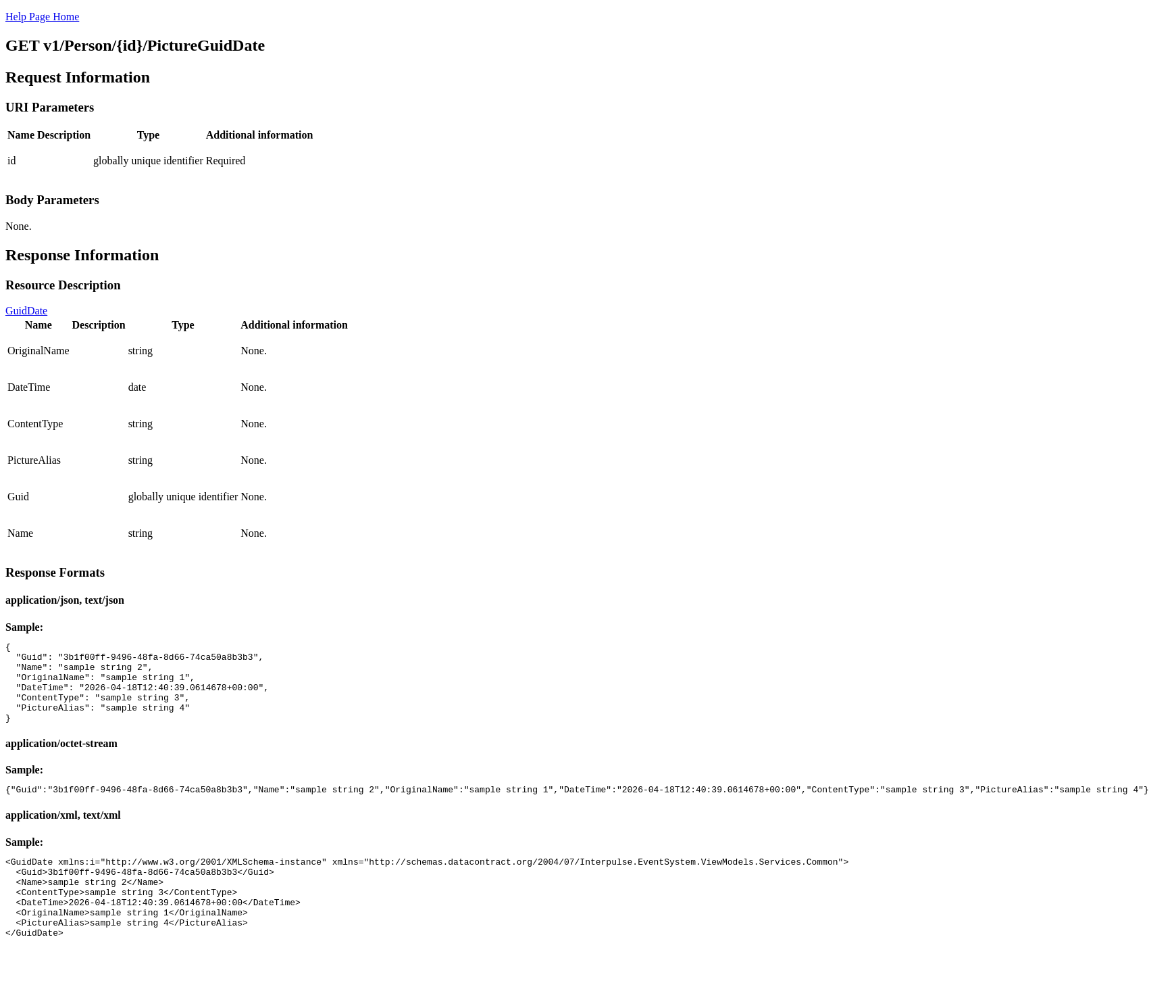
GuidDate (26, 310)
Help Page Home (42, 16)
